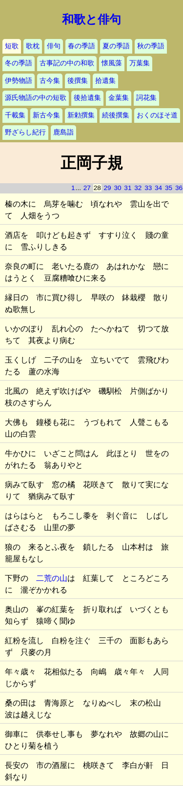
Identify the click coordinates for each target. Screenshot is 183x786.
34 (158, 188)
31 (127, 188)
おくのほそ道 (157, 115)
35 (168, 188)
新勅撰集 (81, 115)
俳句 (54, 46)
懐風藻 (112, 63)
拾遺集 (105, 80)
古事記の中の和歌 (67, 63)
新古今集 (46, 115)
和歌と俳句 (91, 19)
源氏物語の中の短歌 (35, 97)
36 (179, 188)
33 (148, 188)
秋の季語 (150, 46)
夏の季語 (116, 46)
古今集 (50, 80)
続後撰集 (115, 115)
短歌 (12, 46)
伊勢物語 (18, 80)
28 (97, 188)
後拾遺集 (87, 97)
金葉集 (118, 97)
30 (117, 188)
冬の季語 (18, 63)
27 (87, 188)
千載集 (15, 115)
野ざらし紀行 (25, 132)
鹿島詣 (63, 132)
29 (107, 188)
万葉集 (139, 63)
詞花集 (146, 97)
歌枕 (33, 46)
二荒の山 (51, 578)
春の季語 (81, 46)
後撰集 (77, 80)
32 (138, 188)
